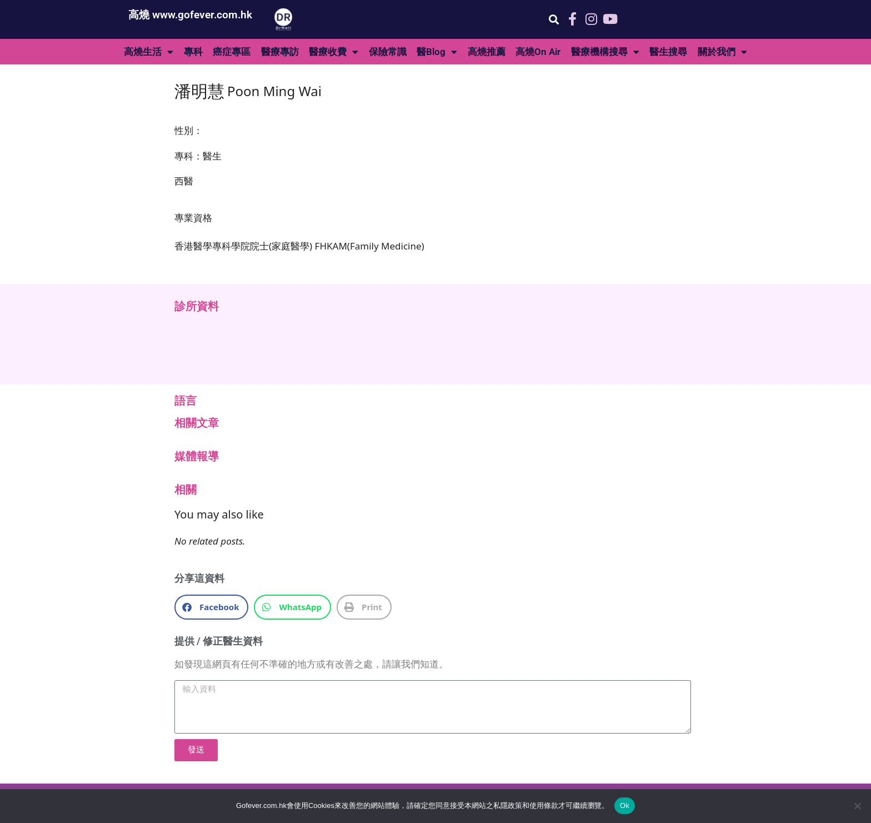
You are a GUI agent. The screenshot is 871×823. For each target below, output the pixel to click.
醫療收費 (333, 52)
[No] (857, 805)
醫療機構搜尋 (605, 52)
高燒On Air (537, 51)
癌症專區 (232, 51)
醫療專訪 (280, 51)
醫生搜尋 (668, 51)
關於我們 (722, 52)
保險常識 (388, 51)
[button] (553, 20)
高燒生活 (148, 52)
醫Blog (437, 52)
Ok (624, 805)
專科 (193, 51)
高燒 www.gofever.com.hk (190, 14)
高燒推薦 (486, 51)
